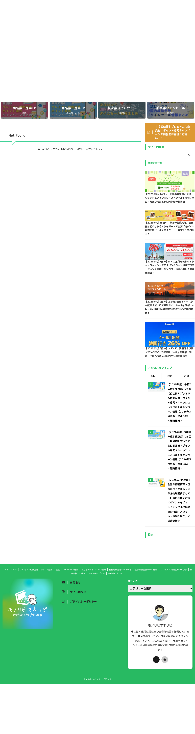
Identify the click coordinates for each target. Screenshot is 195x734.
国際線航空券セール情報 (71, 89)
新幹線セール (117, 95)
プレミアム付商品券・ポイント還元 (70, 82)
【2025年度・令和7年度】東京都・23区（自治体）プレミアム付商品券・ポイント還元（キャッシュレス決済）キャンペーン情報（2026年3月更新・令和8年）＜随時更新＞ (179, 403)
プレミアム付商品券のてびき (117, 89)
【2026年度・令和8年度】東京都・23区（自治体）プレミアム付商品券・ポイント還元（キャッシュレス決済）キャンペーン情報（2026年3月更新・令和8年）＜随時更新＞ (179, 451)
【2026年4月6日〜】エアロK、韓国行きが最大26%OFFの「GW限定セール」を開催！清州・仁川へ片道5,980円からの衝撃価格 (169, 353)
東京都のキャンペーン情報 (165, 82)
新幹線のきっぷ (70, 95)
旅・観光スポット (23, 95)
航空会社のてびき (164, 89)
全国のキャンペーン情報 (118, 82)
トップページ (23, 82)
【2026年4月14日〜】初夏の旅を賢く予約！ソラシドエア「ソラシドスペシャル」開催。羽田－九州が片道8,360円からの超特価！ (169, 198)
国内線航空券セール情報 (24, 89)
